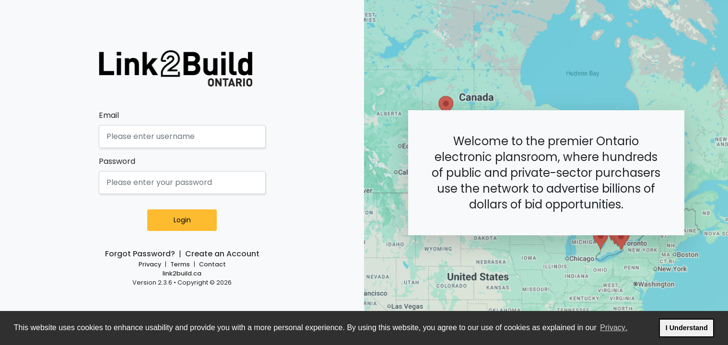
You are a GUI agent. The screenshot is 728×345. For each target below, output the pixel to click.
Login (194, 220)
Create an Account (222, 253)
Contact (212, 264)
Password (117, 161)
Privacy (150, 264)
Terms (180, 264)
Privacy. (614, 327)
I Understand (690, 327)
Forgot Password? (140, 253)
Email (109, 115)
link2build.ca (182, 273)
